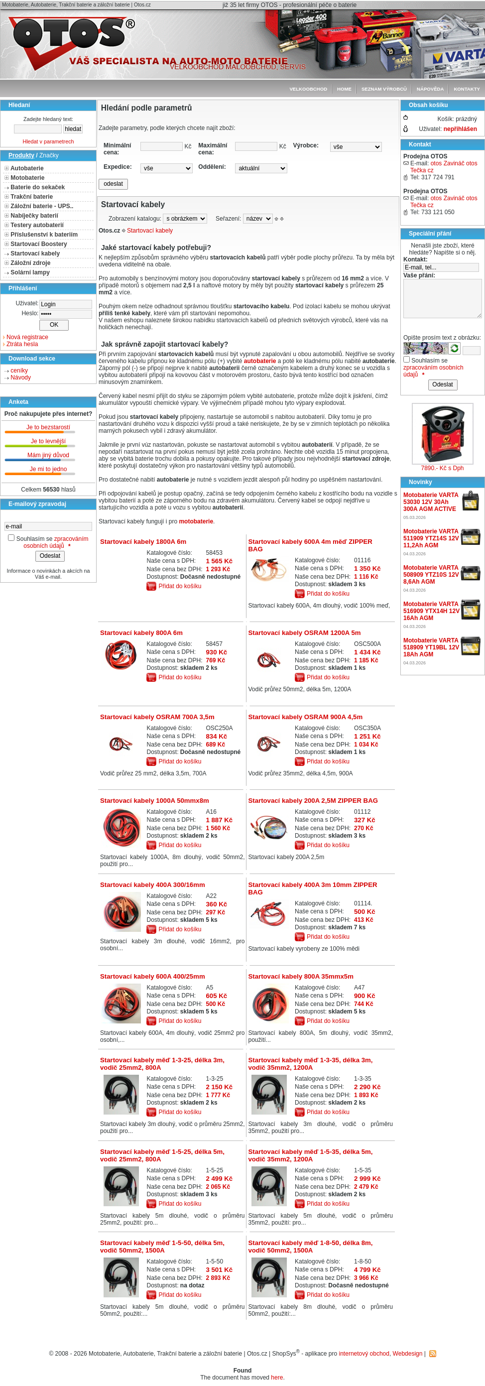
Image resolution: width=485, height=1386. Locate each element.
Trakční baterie (31, 196)
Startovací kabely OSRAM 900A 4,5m (305, 717)
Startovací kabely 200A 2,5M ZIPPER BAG (312, 800)
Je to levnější (48, 441)
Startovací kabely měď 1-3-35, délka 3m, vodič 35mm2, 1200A (310, 1063)
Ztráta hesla (22, 344)
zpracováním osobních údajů (55, 542)
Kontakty (467, 89)
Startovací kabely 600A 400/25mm (152, 976)
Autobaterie (27, 168)
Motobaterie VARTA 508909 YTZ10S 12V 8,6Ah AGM (431, 574)
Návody (20, 377)
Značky (49, 155)
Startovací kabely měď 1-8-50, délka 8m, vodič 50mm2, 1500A (310, 1246)
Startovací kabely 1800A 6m (143, 541)
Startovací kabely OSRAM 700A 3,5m (157, 717)
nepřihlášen (460, 129)
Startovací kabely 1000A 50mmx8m (154, 800)
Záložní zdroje (30, 262)
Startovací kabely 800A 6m (141, 632)
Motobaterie (27, 177)
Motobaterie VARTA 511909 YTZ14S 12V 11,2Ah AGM (431, 538)
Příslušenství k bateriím (44, 234)
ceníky (19, 370)
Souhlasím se (34, 538)
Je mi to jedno (48, 469)
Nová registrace (27, 337)
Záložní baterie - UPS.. (41, 206)
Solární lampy (30, 272)
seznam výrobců (384, 89)
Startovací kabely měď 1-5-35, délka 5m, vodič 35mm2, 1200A (310, 1155)
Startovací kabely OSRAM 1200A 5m (304, 632)
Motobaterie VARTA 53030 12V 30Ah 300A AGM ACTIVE (430, 502)
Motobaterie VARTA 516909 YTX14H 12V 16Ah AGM (431, 611)
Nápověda (430, 89)
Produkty (21, 155)
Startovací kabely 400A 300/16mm (152, 884)
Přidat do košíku (179, 586)
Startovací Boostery (38, 244)
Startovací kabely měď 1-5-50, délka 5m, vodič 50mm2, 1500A (162, 1246)
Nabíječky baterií (34, 215)
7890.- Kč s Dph (442, 468)
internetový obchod (364, 1353)
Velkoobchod (308, 89)
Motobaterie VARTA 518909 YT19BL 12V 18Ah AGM (431, 647)
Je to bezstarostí (48, 427)
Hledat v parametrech (48, 141)
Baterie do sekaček (37, 187)
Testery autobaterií (36, 225)
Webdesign (408, 1353)
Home (344, 89)
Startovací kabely (35, 253)
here (277, 1377)
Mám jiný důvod (48, 455)
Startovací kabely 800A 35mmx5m (300, 976)
